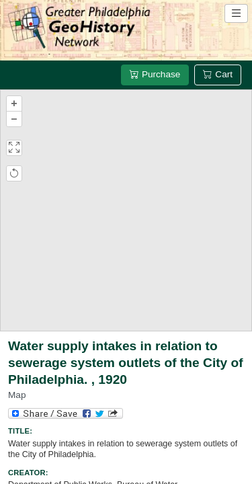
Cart (218, 74)
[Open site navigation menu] (236, 13)
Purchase (155, 74)
